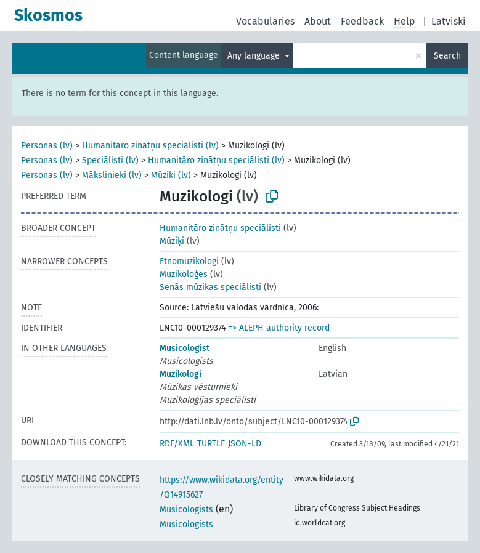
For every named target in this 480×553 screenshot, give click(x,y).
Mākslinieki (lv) (112, 175)
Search (447, 55)
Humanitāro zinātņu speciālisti (220, 228)
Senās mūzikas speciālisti (210, 287)
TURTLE (211, 443)
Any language (254, 55)
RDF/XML (177, 443)
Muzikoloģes (184, 274)
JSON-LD (244, 443)
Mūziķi (172, 241)
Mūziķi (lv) (171, 175)
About (317, 21)
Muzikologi (180, 374)
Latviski (448, 21)
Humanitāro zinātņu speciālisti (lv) (150, 145)
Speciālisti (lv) (110, 160)
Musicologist (184, 348)
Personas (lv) (47, 145)
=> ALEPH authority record (279, 328)
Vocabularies (265, 21)
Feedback (362, 21)
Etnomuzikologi (189, 261)
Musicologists (186, 509)
